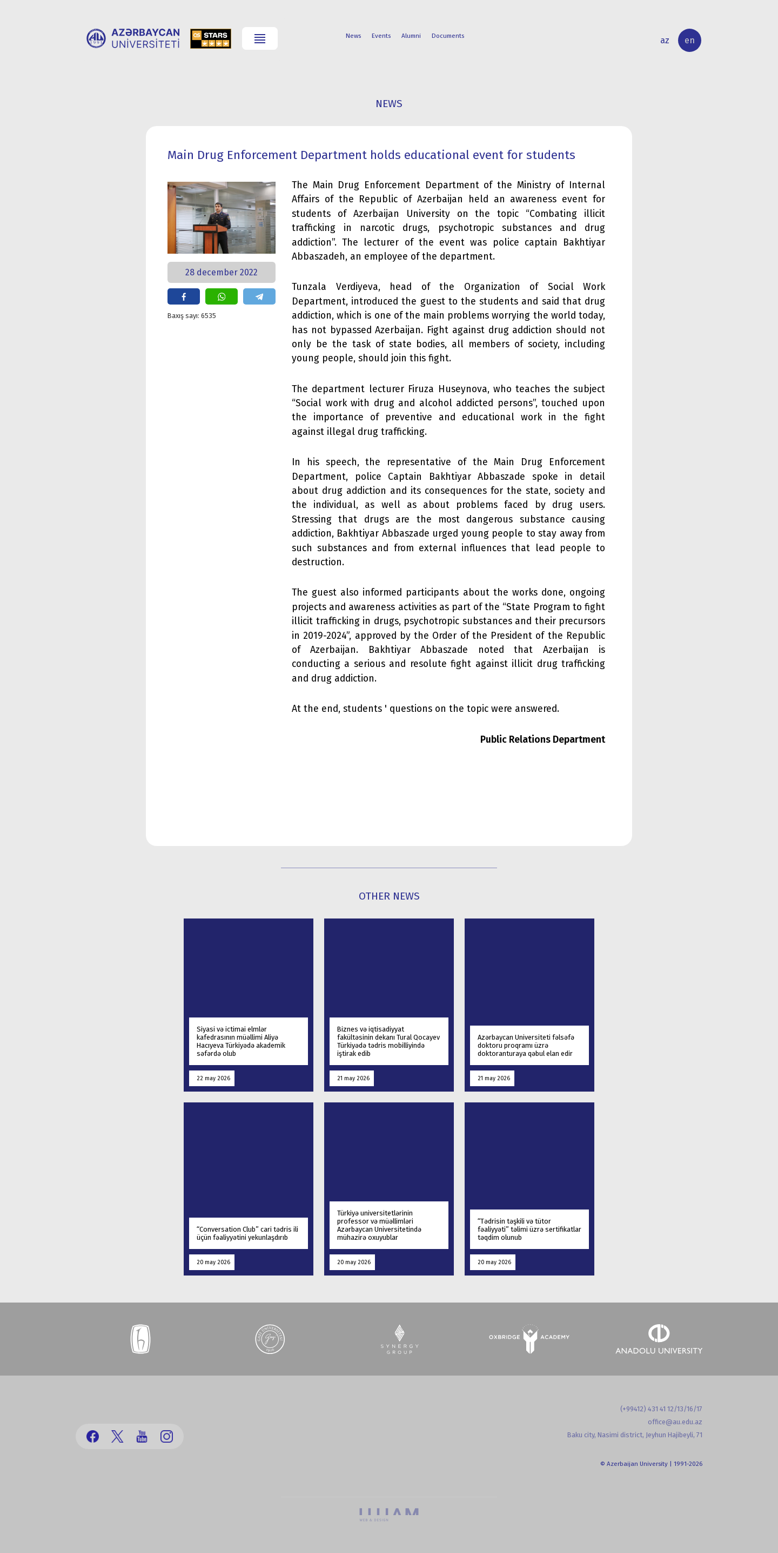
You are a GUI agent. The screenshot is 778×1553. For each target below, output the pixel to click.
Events (381, 35)
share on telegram (259, 296)
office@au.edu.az (675, 1422)
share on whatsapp (221, 296)
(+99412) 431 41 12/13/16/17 (661, 1409)
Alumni (411, 35)
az (664, 40)
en (690, 40)
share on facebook (183, 296)
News (353, 35)
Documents (448, 35)
